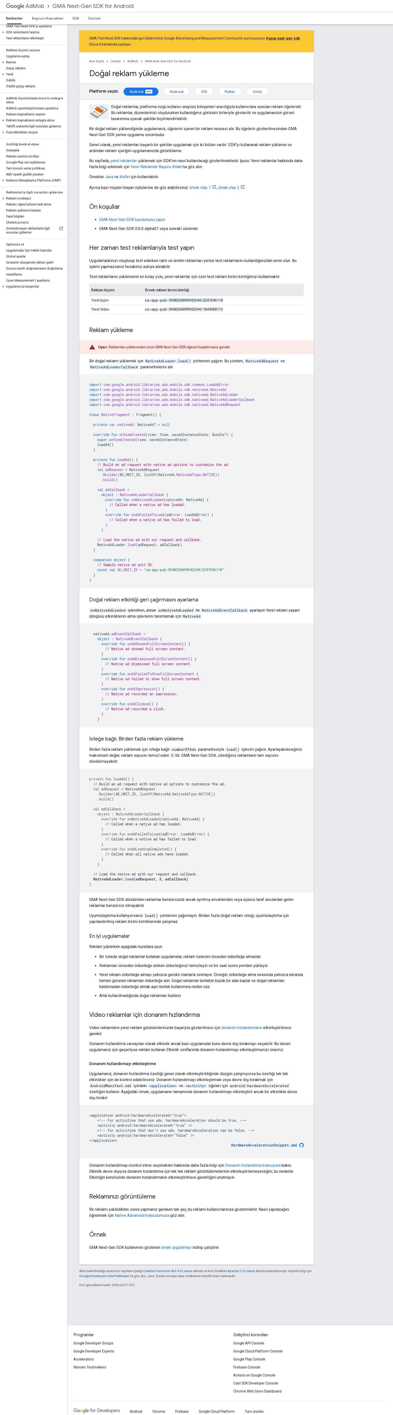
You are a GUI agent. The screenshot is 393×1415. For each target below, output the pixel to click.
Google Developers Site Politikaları (104, 1276)
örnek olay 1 (200, 187)
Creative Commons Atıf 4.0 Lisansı (167, 1271)
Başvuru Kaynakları (47, 18)
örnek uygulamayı (176, 1247)
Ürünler (116, 61)
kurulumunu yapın (132, 219)
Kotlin (125, 176)
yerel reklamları (124, 160)
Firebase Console (246, 1367)
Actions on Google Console (254, 1375)
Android (141, 91)
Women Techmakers (89, 1367)
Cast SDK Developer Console (255, 1383)
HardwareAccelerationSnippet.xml (264, 1145)
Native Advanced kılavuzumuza (142, 1215)
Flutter (230, 91)
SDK (75, 18)
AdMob (25, 6)
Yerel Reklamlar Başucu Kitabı (156, 166)
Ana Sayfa (96, 61)
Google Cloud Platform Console (258, 1351)
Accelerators (83, 1359)
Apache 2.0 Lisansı (241, 1271)
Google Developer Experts (93, 1351)
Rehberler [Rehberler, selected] (14, 18)
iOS (204, 91)
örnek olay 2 (228, 187)
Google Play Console (249, 1359)
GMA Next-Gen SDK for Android (93, 6)
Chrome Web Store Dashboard (257, 1391)
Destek (94, 18)
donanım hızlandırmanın (241, 1027)
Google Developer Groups (93, 1343)
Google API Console (248, 1343)
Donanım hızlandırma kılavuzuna (253, 1165)
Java (109, 176)
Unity (257, 91)
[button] (32, 32)
